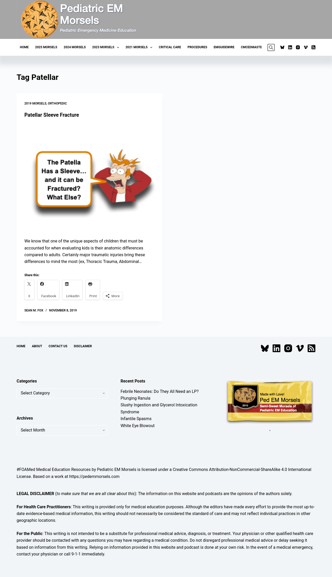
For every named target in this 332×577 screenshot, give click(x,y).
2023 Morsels (106, 47)
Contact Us (58, 346)
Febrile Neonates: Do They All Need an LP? (160, 391)
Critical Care (170, 47)
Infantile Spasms (136, 418)
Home (24, 47)
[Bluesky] (282, 47)
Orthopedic (57, 103)
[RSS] (313, 47)
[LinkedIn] (290, 47)
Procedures (197, 47)
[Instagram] (298, 47)
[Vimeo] (306, 47)
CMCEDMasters (253, 47)
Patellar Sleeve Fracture (52, 115)
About (37, 346)
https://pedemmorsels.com (94, 476)
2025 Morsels (46, 47)
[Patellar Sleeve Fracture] (89, 178)
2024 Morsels (75, 47)
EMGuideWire (224, 47)
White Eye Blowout (138, 425)
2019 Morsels (35, 103)
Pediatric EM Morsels (116, 469)
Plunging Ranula (135, 397)
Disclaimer (83, 346)
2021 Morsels (140, 47)
